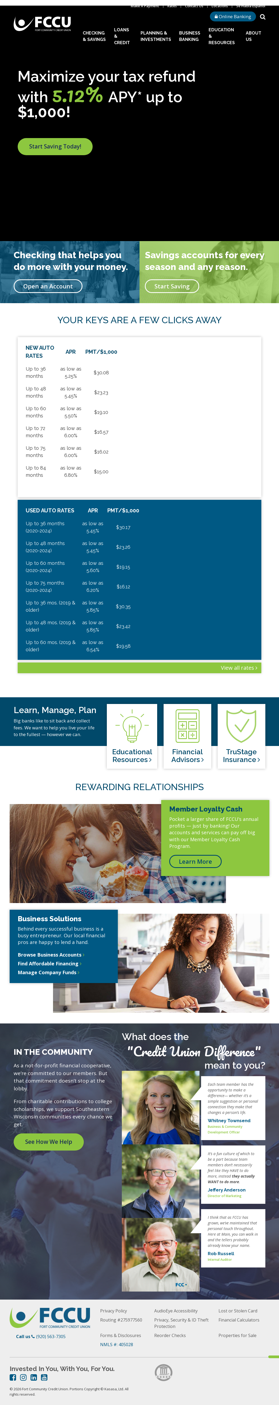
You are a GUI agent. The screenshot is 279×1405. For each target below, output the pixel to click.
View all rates (237, 667)
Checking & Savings (94, 36)
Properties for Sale (237, 1335)
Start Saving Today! (55, 146)
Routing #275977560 (121, 1320)
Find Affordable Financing (48, 963)
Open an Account (48, 286)
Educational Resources (132, 755)
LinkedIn (34, 1377)
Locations (220, 5)
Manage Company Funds (47, 972)
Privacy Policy (113, 1311)
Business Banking (189, 36)
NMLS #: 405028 (116, 1344)
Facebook (13, 1377)
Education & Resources (222, 36)
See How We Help (48, 1141)
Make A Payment (145, 5)
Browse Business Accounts (49, 954)
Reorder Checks (170, 1335)
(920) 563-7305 (51, 1336)
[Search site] (262, 16)
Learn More (195, 861)
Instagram (23, 1377)
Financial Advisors (187, 755)
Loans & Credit (122, 36)
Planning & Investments (156, 36)
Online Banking (233, 16)
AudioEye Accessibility (176, 1311)
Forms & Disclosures (120, 1335)
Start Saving (172, 286)
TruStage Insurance (240, 755)
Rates (172, 5)
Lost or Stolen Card (237, 1311)
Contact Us (194, 5)
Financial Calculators (238, 1320)
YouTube (44, 1377)
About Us (253, 36)
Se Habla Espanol (250, 5)
